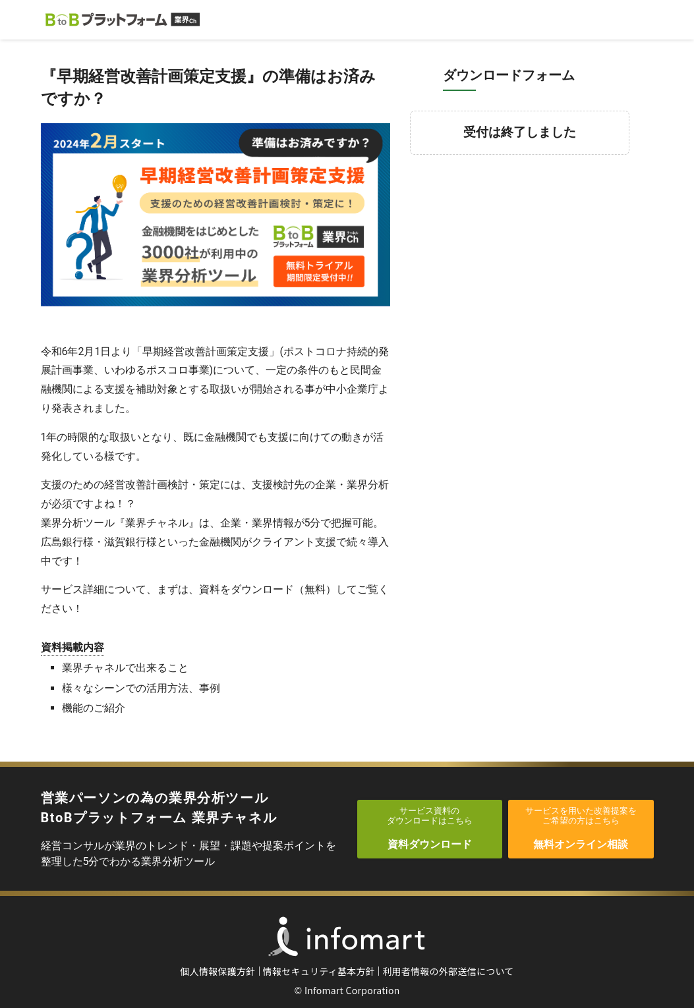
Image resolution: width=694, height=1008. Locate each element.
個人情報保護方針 (217, 971)
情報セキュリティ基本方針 (319, 971)
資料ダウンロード (430, 828)
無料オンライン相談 (581, 828)
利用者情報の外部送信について (448, 971)
